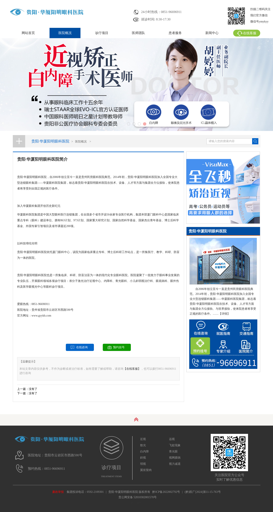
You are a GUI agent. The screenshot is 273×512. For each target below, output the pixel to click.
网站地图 (136, 502)
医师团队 (138, 33)
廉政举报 (58, 491)
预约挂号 (119, 347)
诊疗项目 (101, 33)
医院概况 (65, 33)
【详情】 (224, 313)
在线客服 (246, 33)
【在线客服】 (132, 368)
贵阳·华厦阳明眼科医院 (50, 141)
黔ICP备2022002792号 (166, 491)
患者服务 (175, 33)
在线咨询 (82, 347)
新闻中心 (212, 33)
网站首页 (28, 33)
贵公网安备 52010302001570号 (137, 497)
